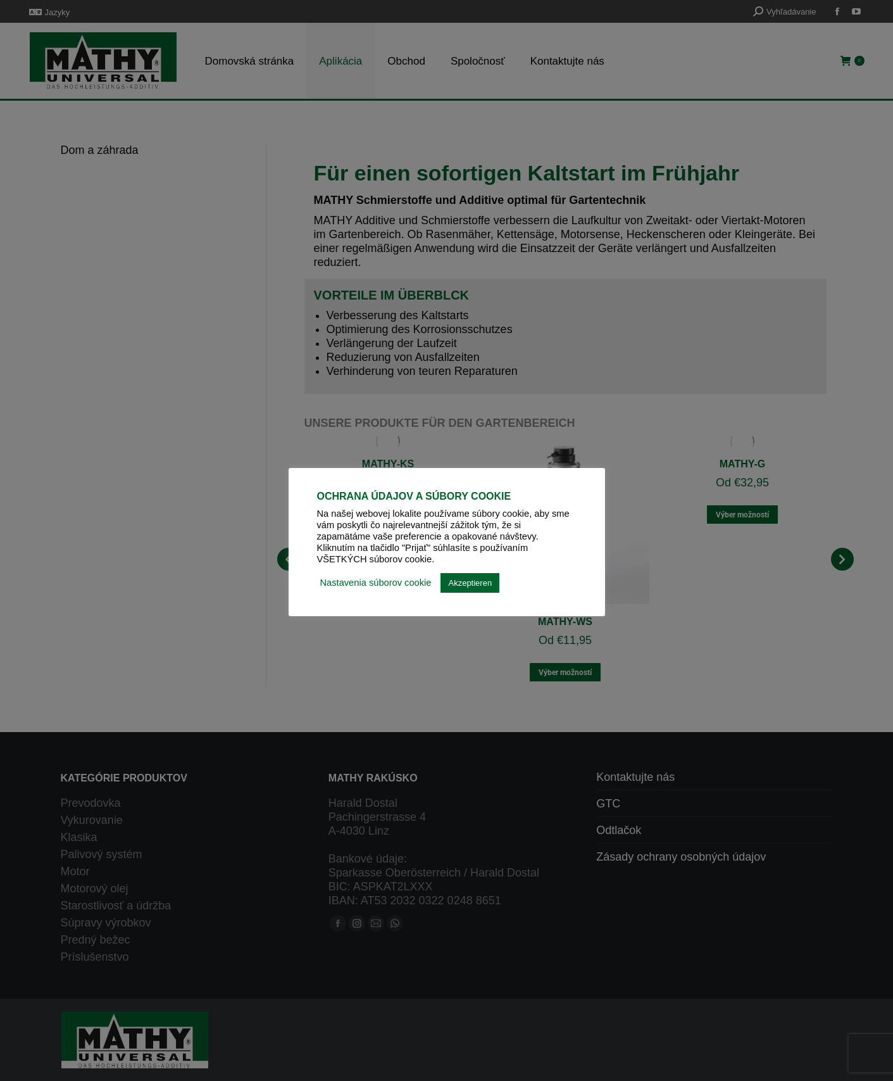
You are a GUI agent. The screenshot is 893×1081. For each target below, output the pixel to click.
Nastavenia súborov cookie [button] (376, 583)
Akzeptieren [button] (470, 583)
